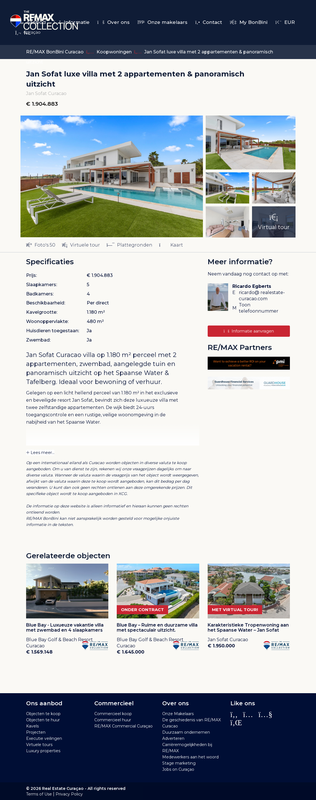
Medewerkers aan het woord (190, 757)
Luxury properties (43, 750)
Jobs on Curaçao (178, 769)
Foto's (40, 245)
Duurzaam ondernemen (186, 732)
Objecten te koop (43, 713)
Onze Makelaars (178, 713)
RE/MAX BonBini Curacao (55, 52)
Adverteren (173, 738)
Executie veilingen (44, 738)
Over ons (113, 22)
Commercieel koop (113, 713)
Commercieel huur (112, 719)
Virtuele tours (39, 744)
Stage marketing (179, 763)
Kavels (32, 726)
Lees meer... (40, 452)
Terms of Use (39, 794)
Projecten (35, 732)
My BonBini (248, 22)
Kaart (171, 245)
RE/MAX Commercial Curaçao (123, 726)
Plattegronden (129, 245)
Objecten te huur (43, 719)
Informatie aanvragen (249, 331)
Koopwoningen (115, 52)
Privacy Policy (69, 794)
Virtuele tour (81, 245)
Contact (208, 22)
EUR (285, 22)
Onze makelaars (162, 22)
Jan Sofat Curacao (53, 355)
